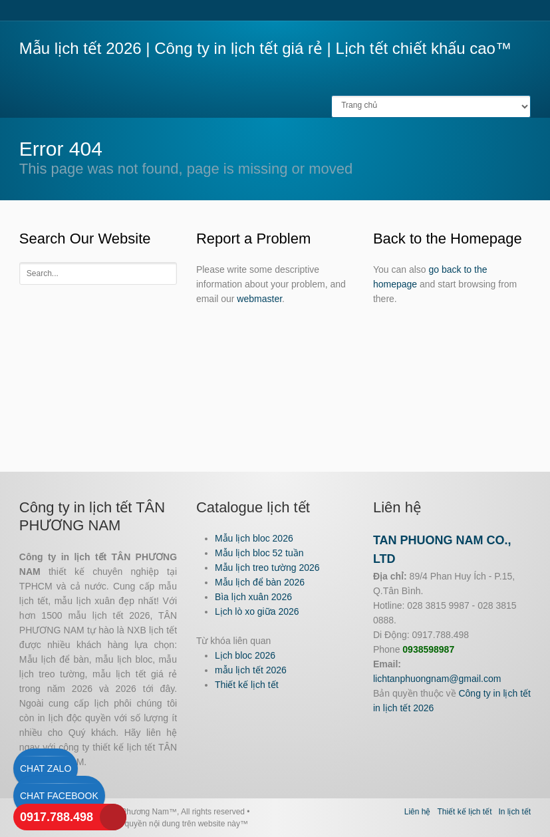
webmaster (259, 298)
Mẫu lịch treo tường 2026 (267, 567)
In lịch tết (514, 811)
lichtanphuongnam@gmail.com (437, 678)
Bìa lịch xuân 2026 (253, 596)
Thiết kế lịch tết (247, 684)
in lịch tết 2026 (403, 708)
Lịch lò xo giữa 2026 (257, 611)
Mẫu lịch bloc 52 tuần (259, 553)
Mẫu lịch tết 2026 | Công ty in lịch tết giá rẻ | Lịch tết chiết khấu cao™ (265, 48)
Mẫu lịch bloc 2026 (254, 538)
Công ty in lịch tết (494, 693)
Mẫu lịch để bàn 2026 (260, 582)
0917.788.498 (56, 817)
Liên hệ (417, 811)
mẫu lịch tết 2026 (251, 670)
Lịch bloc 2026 (245, 655)
